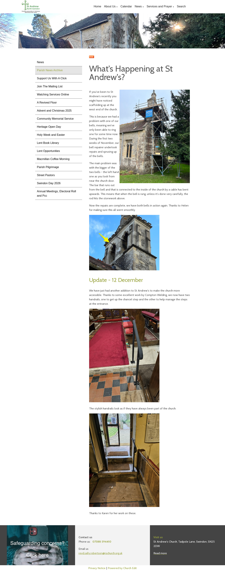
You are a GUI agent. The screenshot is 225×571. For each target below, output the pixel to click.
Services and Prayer (159, 6)
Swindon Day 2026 (48, 183)
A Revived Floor (47, 102)
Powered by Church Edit (122, 568)
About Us (110, 6)
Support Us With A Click (52, 78)
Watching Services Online (53, 94)
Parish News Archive (50, 70)
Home (97, 6)
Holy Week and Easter (51, 134)
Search (181, 6)
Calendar (126, 6)
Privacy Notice (96, 568)
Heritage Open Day (49, 126)
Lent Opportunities (48, 150)
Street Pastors (46, 175)
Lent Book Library (48, 142)
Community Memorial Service (55, 118)
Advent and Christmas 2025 (54, 110)
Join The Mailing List (50, 86)
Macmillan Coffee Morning (53, 159)
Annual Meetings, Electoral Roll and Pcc (56, 193)
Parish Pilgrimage (48, 167)
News (138, 6)
